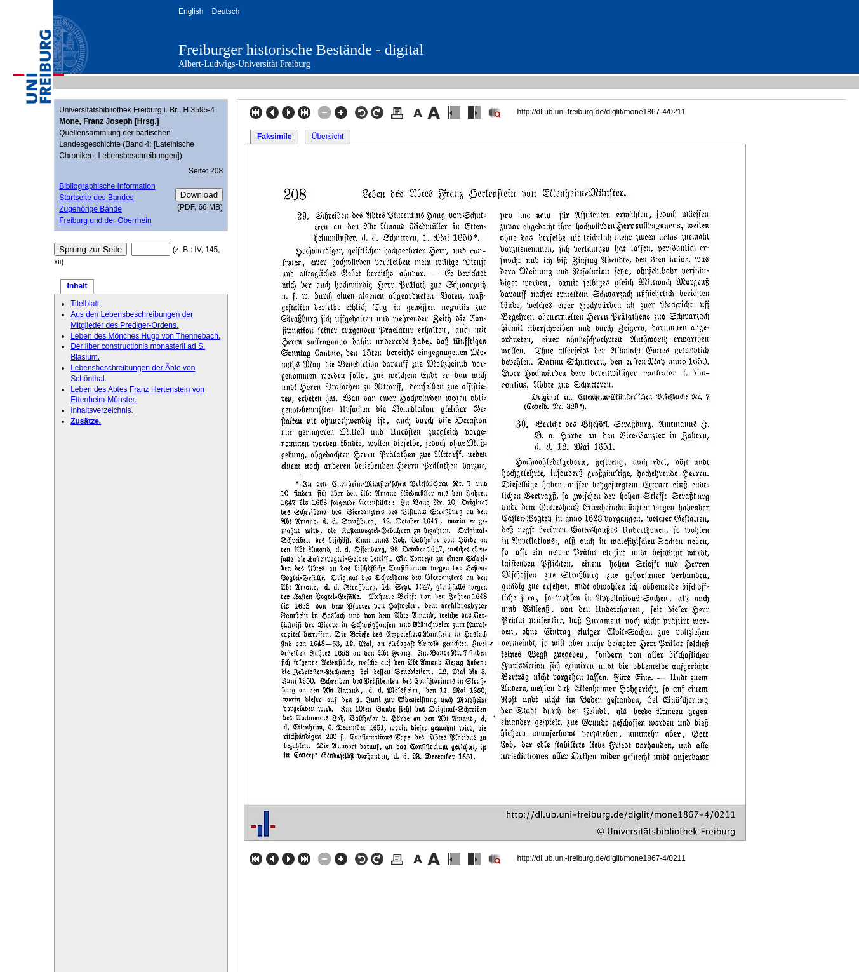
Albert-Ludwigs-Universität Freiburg (244, 64)
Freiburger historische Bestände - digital (300, 49)
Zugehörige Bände (90, 209)
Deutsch (225, 11)
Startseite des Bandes (96, 197)
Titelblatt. (85, 303)
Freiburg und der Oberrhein (105, 220)
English (190, 11)
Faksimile (274, 136)
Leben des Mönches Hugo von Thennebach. (145, 336)
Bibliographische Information (107, 186)
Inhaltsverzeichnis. (101, 410)
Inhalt (77, 285)
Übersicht (328, 136)
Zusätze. (85, 421)
